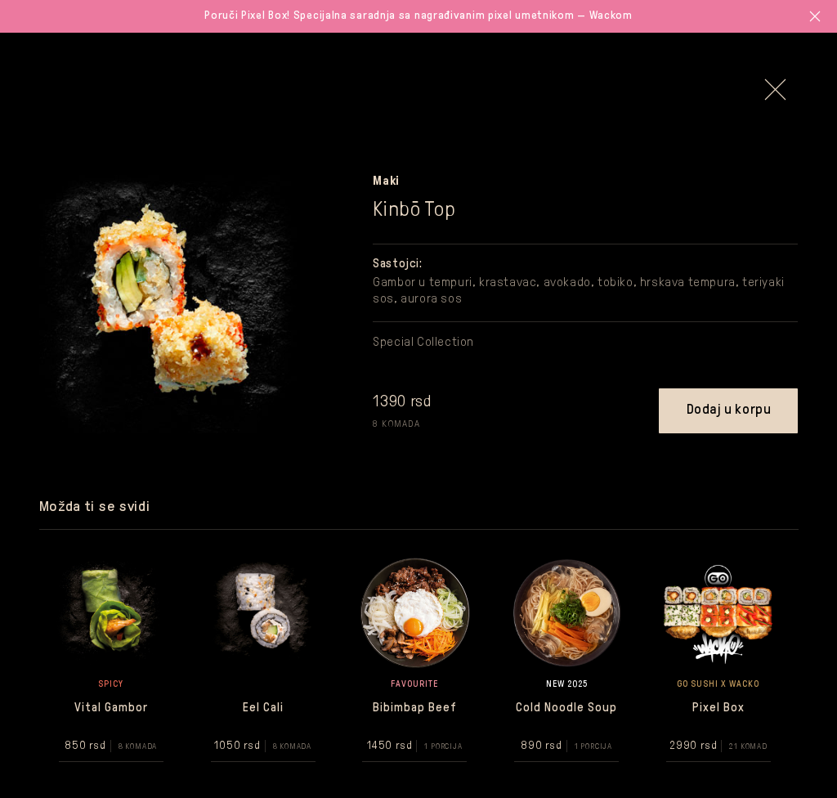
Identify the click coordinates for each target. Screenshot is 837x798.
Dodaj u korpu (729, 410)
